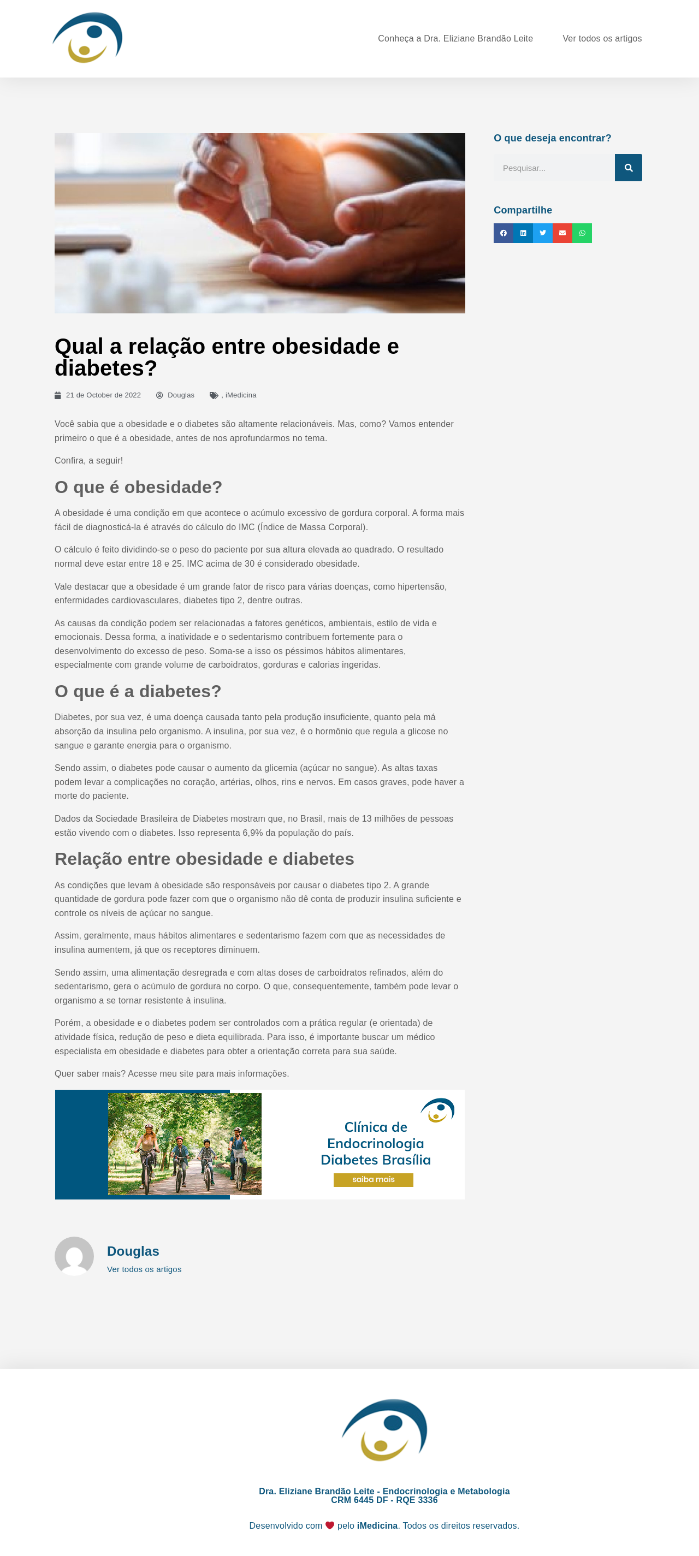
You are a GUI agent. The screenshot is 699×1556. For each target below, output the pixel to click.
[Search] (628, 167)
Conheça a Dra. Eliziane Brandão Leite (455, 38)
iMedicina (241, 395)
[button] (503, 233)
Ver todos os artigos (602, 38)
